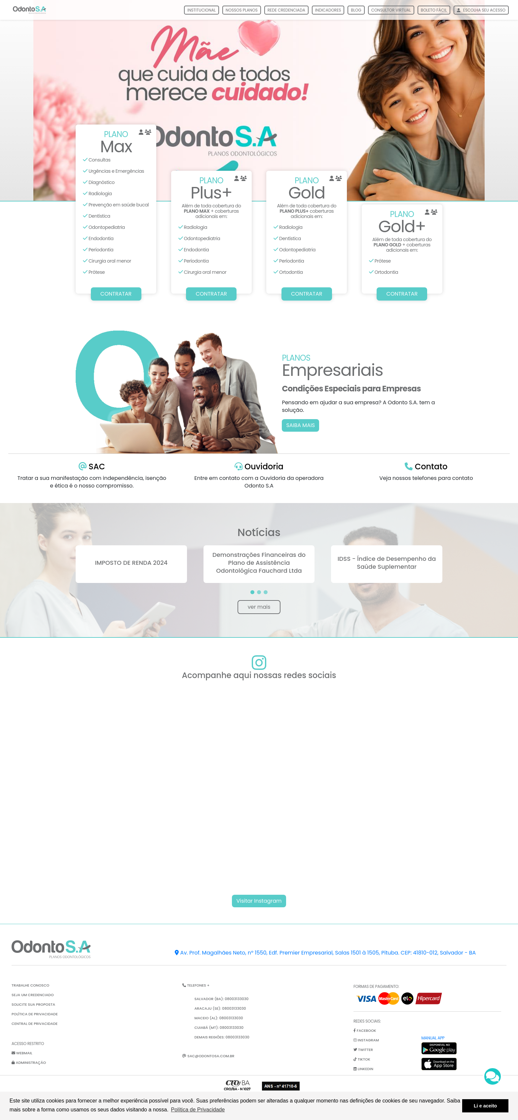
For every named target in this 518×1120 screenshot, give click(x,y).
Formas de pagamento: (376, 986)
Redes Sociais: (367, 1021)
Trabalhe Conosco (30, 985)
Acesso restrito (28, 1043)
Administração (29, 1062)
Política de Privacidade (35, 1014)
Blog (356, 10)
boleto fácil (434, 10)
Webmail (22, 1053)
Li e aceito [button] (485, 1105)
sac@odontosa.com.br (208, 1056)
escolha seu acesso (481, 10)
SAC (92, 466)
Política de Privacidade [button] (198, 1109)
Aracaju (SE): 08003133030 (220, 1008)
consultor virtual (391, 10)
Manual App (433, 1038)
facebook (364, 1030)
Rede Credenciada (286, 10)
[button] (252, 592)
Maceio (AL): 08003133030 (218, 1018)
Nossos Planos (242, 10)
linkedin (363, 1068)
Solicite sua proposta (33, 1004)
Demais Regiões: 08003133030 (221, 1037)
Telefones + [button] (195, 985)
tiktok (361, 1059)
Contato (426, 466)
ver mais (259, 607)
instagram (366, 1040)
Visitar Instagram (258, 901)
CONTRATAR (116, 294)
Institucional (201, 10)
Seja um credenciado (33, 994)
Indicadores (328, 10)
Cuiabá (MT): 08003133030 (218, 1027)
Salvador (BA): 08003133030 (221, 998)
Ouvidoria (259, 466)
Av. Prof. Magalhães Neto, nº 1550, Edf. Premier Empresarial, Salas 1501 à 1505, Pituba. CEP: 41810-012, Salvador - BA (325, 953)
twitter (363, 1049)
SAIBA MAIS (300, 425)
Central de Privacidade (34, 1023)
